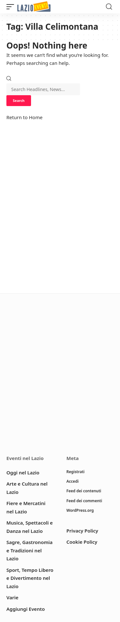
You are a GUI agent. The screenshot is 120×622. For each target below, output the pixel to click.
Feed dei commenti (84, 500)
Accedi (73, 481)
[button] (11, 6)
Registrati (76, 471)
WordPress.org (80, 510)
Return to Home (24, 117)
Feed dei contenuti (84, 491)
